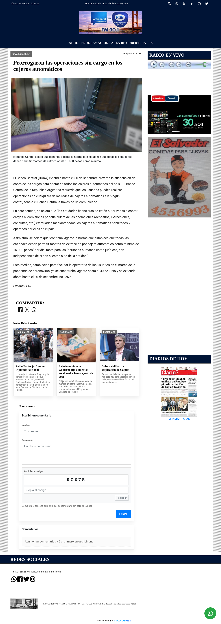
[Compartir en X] (27, 310)
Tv (151, 42)
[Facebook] (192, 3)
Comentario (27, 440)
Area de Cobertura (128, 42)
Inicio (73, 42)
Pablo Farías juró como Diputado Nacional (30, 368)
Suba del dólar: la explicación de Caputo (115, 368)
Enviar (123, 514)
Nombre (26, 425)
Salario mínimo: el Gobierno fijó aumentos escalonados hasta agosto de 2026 (76, 372)
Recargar (122, 497)
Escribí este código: (33, 471)
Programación (94, 42)
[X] (184, 3)
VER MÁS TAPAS (179, 419)
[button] (169, 3)
